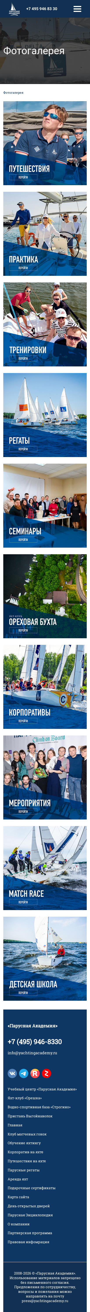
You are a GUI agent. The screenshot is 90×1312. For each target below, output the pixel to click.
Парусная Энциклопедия (30, 1215)
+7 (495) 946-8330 (35, 1041)
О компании (19, 1224)
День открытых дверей (29, 1206)
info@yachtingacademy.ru (32, 1052)
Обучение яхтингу (24, 1143)
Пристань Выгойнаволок (30, 1116)
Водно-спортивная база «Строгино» (39, 1107)
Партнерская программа (30, 1233)
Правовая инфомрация (28, 1242)
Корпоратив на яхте (25, 1152)
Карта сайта (18, 1197)
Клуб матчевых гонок (27, 1134)
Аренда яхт (18, 1179)
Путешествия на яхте (27, 1161)
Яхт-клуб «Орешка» (25, 1098)
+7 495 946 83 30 (41, 8)
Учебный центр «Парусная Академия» (42, 1089)
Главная (15, 1125)
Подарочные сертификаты (32, 1188)
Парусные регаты (24, 1170)
